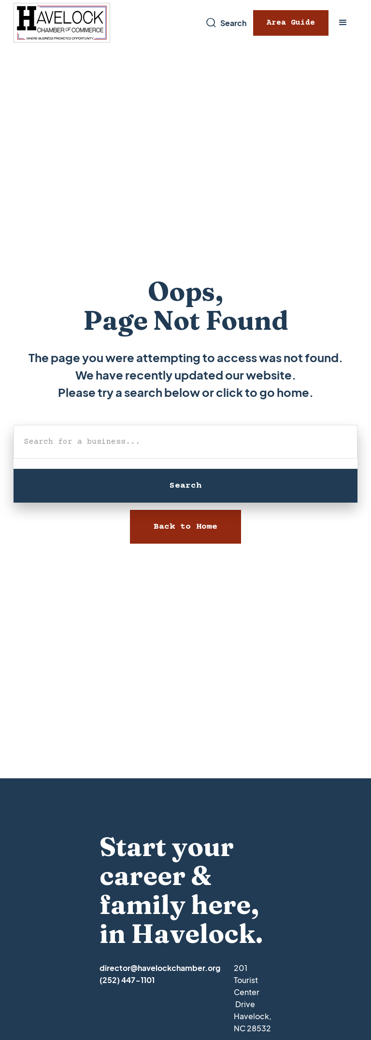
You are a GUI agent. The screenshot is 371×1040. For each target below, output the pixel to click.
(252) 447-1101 (127, 980)
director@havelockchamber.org (160, 968)
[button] (342, 22)
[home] (62, 23)
